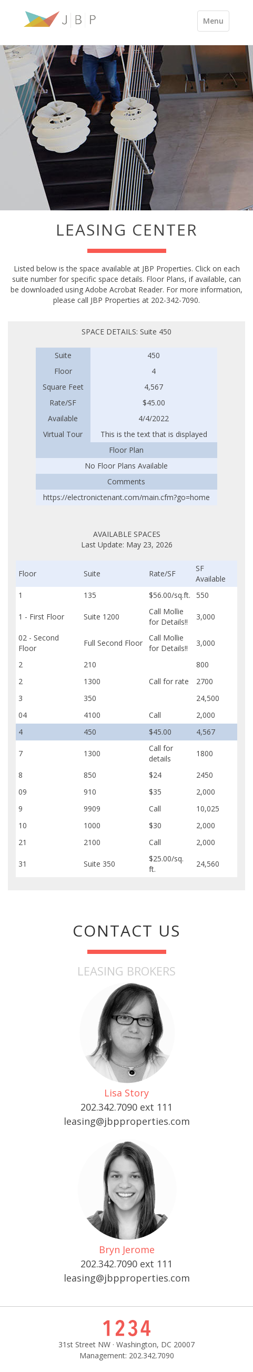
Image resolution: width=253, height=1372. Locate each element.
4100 (92, 715)
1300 (92, 681)
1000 (92, 825)
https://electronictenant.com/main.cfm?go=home (126, 497)
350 (90, 698)
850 (90, 775)
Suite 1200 (101, 617)
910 (90, 792)
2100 (92, 842)
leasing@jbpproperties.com (127, 1121)
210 (90, 664)
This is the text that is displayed (153, 434)
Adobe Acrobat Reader (124, 289)
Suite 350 (99, 864)
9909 (92, 809)
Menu (216, 23)
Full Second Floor (113, 643)
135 (90, 595)
